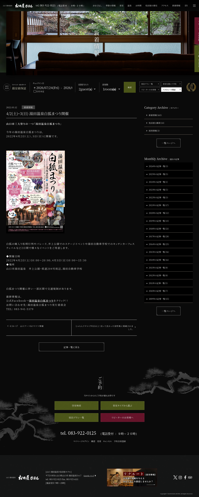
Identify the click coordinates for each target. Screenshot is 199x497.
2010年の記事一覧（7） (157, 290)
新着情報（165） (154, 115)
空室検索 (76, 405)
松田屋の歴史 (151, 5)
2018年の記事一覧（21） (157, 228)
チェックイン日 (38, 83)
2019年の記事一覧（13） (157, 220)
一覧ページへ (168, 143)
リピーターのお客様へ (122, 417)
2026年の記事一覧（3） (157, 166)
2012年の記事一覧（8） (157, 275)
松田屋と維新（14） (155, 122)
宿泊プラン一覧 (147, 84)
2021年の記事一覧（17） (157, 205)
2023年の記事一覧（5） (157, 189)
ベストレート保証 (169, 89)
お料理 (138, 5)
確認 (93, 441)
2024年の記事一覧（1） (157, 181)
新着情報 (176, 5)
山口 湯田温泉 (18, 5)
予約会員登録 (120, 441)
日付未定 (40, 91)
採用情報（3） (153, 130)
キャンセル (107, 441)
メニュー (194, 5)
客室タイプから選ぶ (122, 405)
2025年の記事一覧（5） (157, 174)
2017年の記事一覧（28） (157, 236)
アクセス (164, 5)
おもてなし (97, 5)
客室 (122, 5)
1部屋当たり (83, 84)
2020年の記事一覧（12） (157, 212)
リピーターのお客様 (148, 89)
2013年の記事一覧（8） (157, 267)
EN (186, 5)
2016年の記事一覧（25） (157, 244)
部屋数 (105, 84)
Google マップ (89, 475)
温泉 (129, 5)
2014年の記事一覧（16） (157, 259)
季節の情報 (111, 5)
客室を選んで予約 (169, 84)
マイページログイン (81, 441)
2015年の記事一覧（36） (157, 251)
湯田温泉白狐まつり (41, 300)
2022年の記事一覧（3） (157, 197)
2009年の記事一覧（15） (157, 298)
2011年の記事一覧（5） (157, 283)
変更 (99, 441)
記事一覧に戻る (71, 347)
